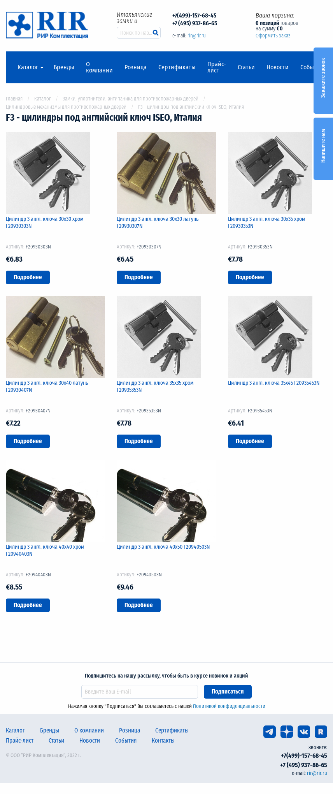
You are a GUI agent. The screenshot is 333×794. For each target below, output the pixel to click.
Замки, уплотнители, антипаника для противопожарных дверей (130, 99)
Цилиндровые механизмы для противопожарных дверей (66, 107)
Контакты (163, 740)
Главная (14, 99)
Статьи (246, 67)
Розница (135, 67)
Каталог (28, 67)
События (311, 67)
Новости (277, 67)
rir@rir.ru (197, 36)
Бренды (64, 67)
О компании (99, 67)
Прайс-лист (216, 67)
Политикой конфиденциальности (229, 706)
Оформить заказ (273, 36)
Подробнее (28, 277)
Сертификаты (177, 67)
